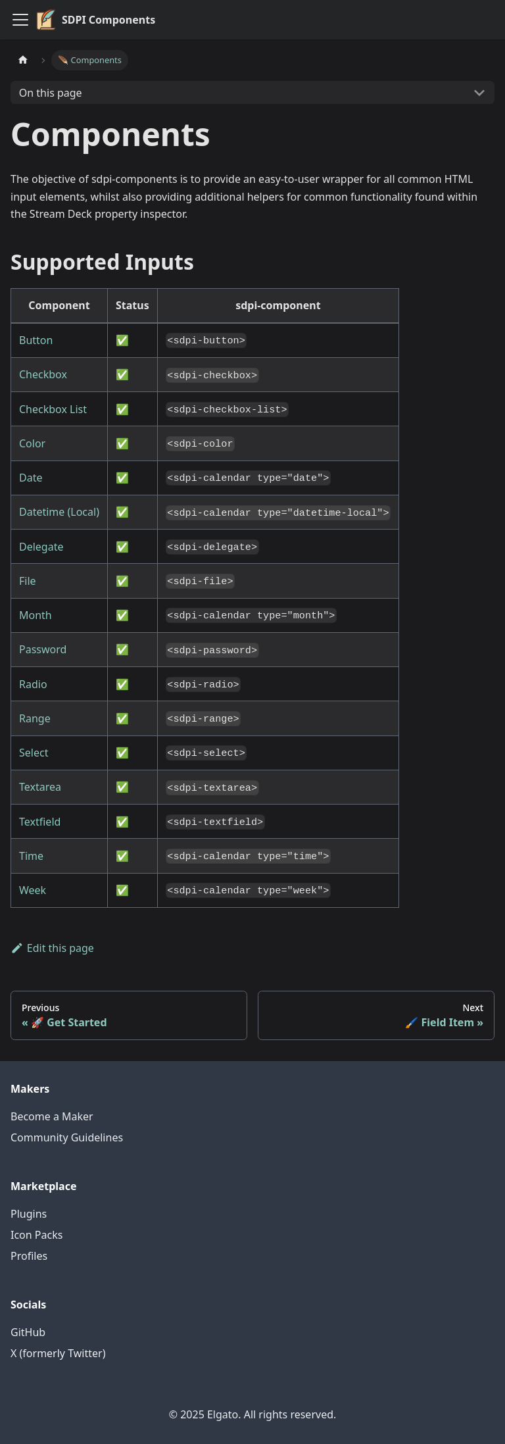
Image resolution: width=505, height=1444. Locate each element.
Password (42, 649)
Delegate (41, 546)
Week (32, 890)
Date (30, 477)
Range (35, 718)
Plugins (29, 1214)
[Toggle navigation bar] (20, 20)
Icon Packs (36, 1235)
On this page (50, 93)
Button (36, 340)
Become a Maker (52, 1116)
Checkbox (43, 374)
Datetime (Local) (59, 512)
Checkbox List (53, 409)
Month (35, 615)
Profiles (29, 1256)
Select (33, 752)
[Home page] (23, 60)
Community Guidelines (67, 1137)
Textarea (40, 787)
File (27, 581)
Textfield (39, 821)
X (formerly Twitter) (58, 1353)
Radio (33, 684)
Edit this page (52, 948)
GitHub (28, 1332)
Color (32, 443)
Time (31, 856)
